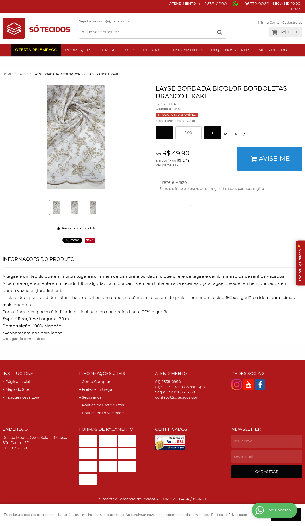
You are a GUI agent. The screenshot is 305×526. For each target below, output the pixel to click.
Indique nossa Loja (22, 397)
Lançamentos (188, 50)
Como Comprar (96, 382)
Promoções (78, 50)
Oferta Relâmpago (36, 50)
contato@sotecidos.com (177, 397)
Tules (129, 50)
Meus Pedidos (274, 50)
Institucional (19, 373)
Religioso (154, 50)
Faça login (120, 21)
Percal (107, 50)
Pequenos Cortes (231, 50)
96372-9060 (254, 4)
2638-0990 (213, 4)
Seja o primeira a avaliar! (176, 121)
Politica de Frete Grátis (103, 405)
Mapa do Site (17, 390)
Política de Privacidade (103, 413)
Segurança (91, 397)
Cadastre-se (292, 23)
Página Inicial (17, 382)
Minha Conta (269, 23)
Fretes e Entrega (97, 390)
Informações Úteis (102, 373)
